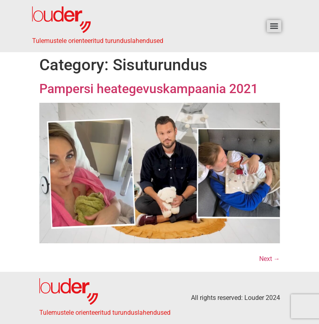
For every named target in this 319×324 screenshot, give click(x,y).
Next (269, 259)
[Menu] (274, 26)
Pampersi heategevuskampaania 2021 (148, 88)
